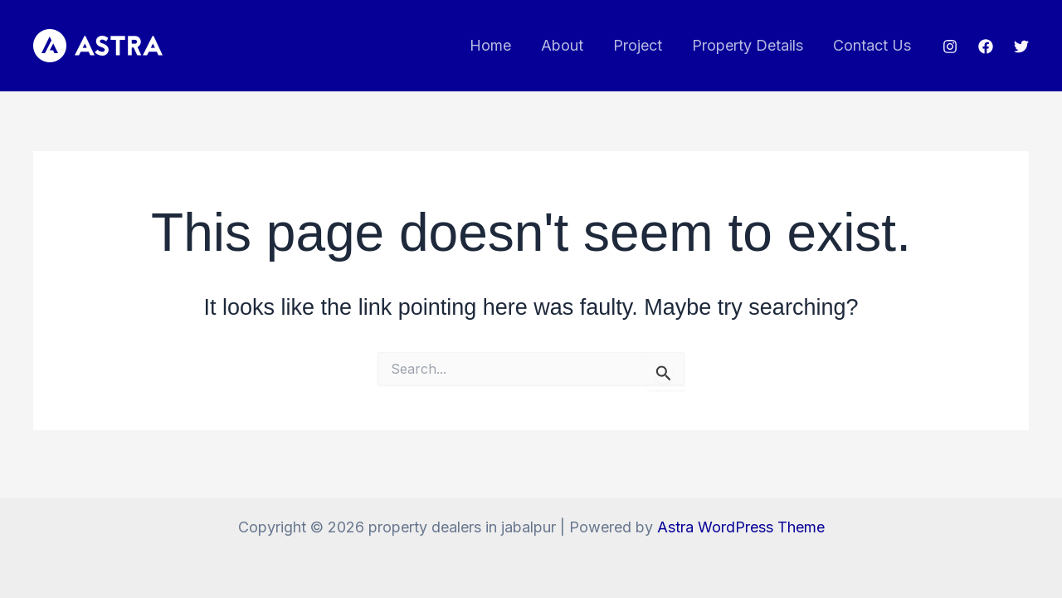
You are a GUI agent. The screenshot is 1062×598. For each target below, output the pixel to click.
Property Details (747, 45)
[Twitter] (1021, 46)
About (562, 45)
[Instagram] (950, 46)
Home (490, 45)
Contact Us (872, 45)
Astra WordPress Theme (741, 527)
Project (637, 45)
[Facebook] (985, 46)
